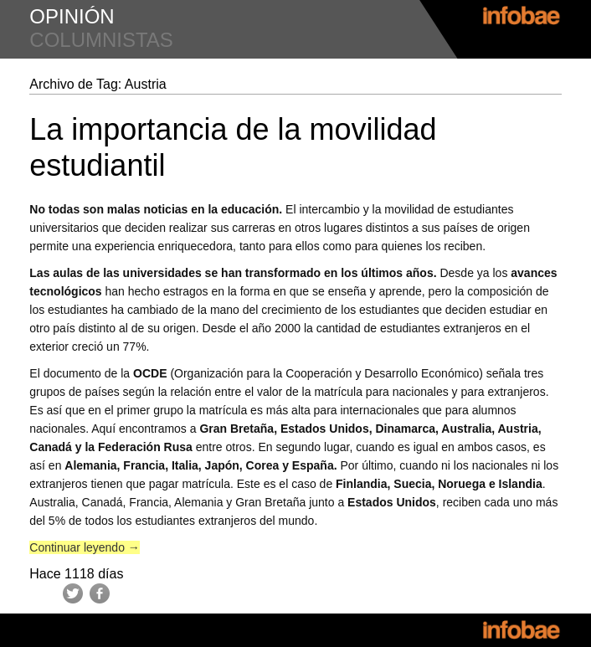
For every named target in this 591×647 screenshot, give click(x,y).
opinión (71, 16)
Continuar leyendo (84, 547)
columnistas (101, 39)
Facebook (100, 593)
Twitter (73, 593)
